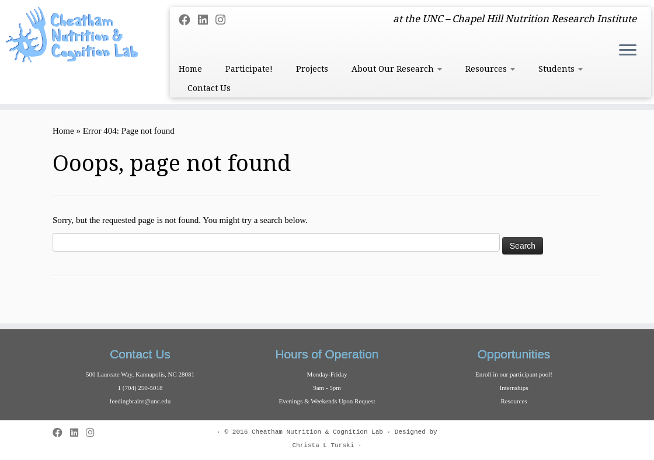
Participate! (249, 69)
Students (560, 69)
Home (190, 69)
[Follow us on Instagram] (224, 20)
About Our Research (397, 69)
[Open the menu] (627, 51)
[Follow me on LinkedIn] (206, 20)
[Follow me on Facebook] (188, 20)
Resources (490, 69)
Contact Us (209, 88)
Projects (312, 69)
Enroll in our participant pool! (513, 374)
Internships (514, 387)
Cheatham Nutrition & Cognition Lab (317, 431)
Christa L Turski (323, 445)
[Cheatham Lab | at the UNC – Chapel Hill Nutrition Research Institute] (76, 35)
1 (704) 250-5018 (140, 387)
